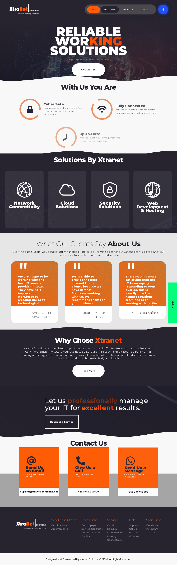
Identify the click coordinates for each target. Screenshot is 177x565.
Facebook (152, 525)
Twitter (150, 532)
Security (112, 528)
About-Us (128, 9)
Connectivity (114, 539)
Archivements (59, 528)
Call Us (133, 528)
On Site (85, 536)
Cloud (110, 525)
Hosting (112, 536)
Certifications (59, 525)
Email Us (134, 532)
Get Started (88, 69)
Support (134, 525)
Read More (88, 370)
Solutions (109, 9)
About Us (124, 244)
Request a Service (61, 421)
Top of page (88, 525)
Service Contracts (92, 528)
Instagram (152, 528)
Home (93, 9)
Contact (145, 9)
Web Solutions (116, 532)
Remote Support (91, 532)
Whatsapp (135, 536)
